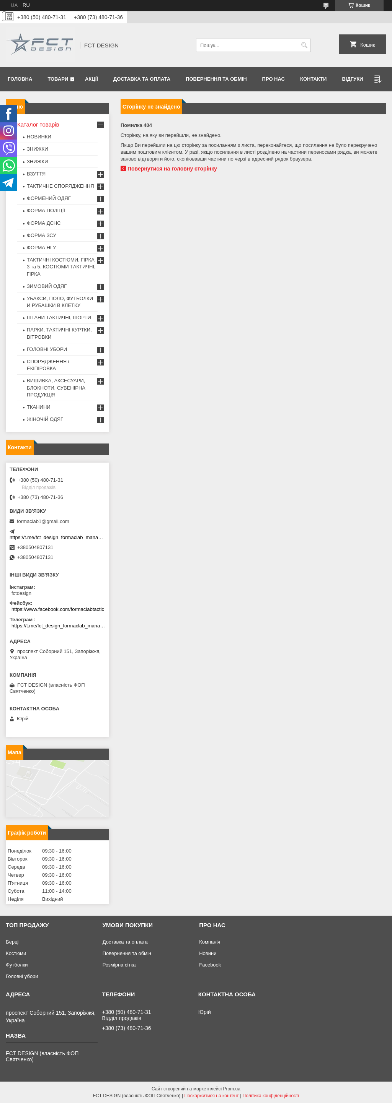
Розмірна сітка (119, 965)
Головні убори (22, 976)
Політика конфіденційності (271, 1095)
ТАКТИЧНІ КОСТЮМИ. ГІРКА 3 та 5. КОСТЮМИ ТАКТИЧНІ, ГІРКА (61, 266)
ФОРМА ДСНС (44, 223)
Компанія (209, 942)
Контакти (313, 79)
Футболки (17, 965)
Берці (12, 942)
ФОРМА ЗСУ (41, 235)
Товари (57, 79)
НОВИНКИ (39, 137)
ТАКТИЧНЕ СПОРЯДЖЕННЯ (60, 186)
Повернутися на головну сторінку (172, 169)
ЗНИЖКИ (37, 149)
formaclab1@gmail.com (43, 521)
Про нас (273, 79)
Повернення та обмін (216, 79)
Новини (207, 953)
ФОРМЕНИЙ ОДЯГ (49, 198)
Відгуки (352, 79)
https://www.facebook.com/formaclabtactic (57, 609)
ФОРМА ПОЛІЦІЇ (46, 210)
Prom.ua (231, 1089)
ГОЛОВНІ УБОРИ (47, 349)
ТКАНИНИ (39, 407)
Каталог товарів (38, 124)
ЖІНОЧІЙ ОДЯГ (45, 419)
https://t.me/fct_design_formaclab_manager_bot (62, 537)
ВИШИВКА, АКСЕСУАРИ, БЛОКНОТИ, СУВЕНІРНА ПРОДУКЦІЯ (56, 387)
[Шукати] (304, 45)
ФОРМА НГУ (41, 247)
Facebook (210, 965)
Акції (91, 79)
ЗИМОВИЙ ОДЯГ (47, 286)
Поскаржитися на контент (211, 1095)
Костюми (16, 953)
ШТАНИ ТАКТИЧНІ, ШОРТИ (59, 317)
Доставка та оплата (141, 79)
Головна (20, 79)
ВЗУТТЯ (36, 174)
